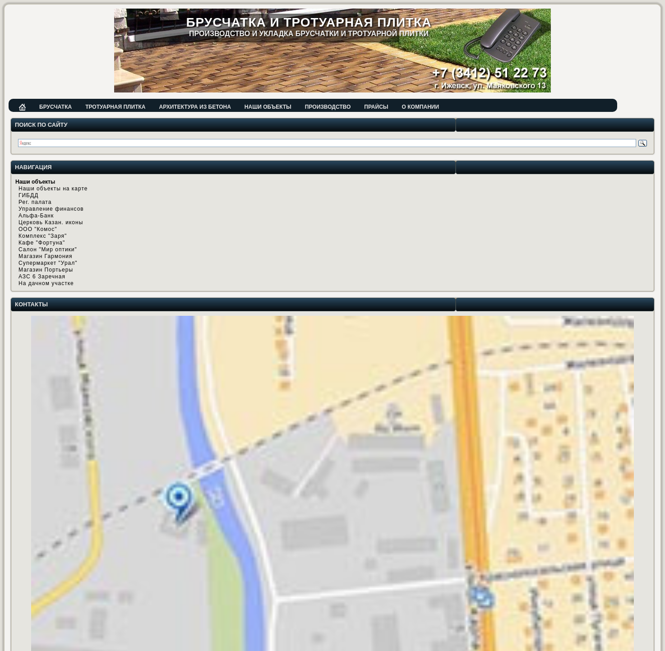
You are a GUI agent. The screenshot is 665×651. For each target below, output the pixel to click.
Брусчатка (55, 107)
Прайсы (376, 107)
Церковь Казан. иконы (50, 222)
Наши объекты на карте (53, 188)
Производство (328, 107)
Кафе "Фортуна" (41, 243)
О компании (420, 107)
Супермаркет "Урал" (48, 263)
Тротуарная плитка (115, 107)
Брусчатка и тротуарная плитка (308, 22)
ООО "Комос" (37, 229)
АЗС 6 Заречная (41, 276)
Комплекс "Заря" (42, 236)
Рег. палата (34, 202)
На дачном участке (46, 283)
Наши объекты (268, 107)
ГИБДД (28, 195)
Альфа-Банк (36, 215)
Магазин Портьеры (45, 270)
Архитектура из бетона (195, 107)
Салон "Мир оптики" (47, 249)
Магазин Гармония (45, 256)
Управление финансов (51, 209)
